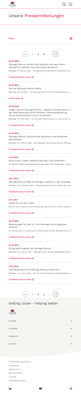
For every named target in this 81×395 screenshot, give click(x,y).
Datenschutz (15, 369)
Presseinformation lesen (20, 77)
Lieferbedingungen (17, 380)
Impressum (14, 365)
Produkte (40, 328)
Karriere (40, 344)
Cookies (12, 377)
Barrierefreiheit (16, 373)
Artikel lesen (14, 98)
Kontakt (40, 321)
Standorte (40, 336)
